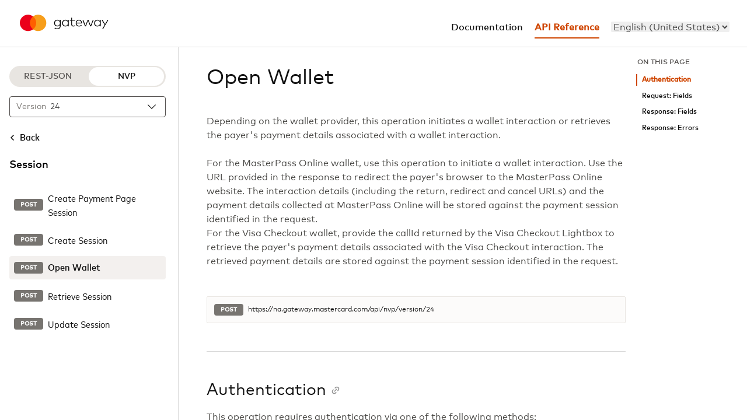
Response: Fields (669, 112)
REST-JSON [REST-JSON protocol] (48, 76)
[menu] (670, 27)
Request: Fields (667, 96)
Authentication (666, 79)
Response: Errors (670, 128)
